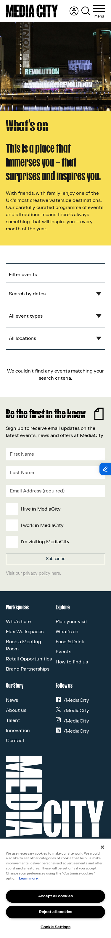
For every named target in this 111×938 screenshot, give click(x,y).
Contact (15, 741)
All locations (22, 338)
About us (16, 710)
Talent (13, 720)
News (12, 700)
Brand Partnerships (27, 669)
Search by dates (27, 294)
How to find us (72, 662)
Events (63, 652)
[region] (55, 888)
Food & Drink (70, 642)
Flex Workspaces (25, 632)
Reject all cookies (55, 912)
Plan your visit (71, 622)
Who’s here (18, 622)
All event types (26, 316)
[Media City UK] (32, 11)
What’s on (67, 632)
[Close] (102, 847)
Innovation (18, 730)
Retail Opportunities (29, 659)
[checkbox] (54, 525)
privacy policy (36, 573)
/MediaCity (72, 700)
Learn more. (28, 878)
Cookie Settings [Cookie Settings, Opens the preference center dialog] (55, 927)
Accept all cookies (55, 896)
